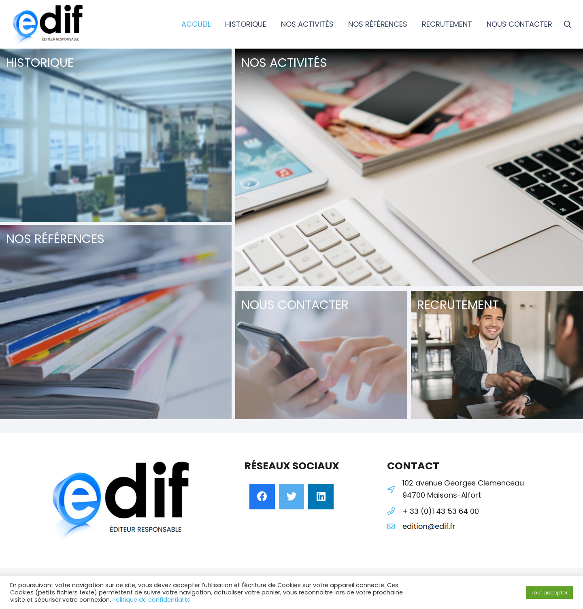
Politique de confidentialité (152, 600)
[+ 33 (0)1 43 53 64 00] (394, 511)
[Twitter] (291, 496)
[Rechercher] (568, 24)
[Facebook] (262, 496)
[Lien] (48, 24)
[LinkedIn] (321, 496)
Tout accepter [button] (549, 592)
